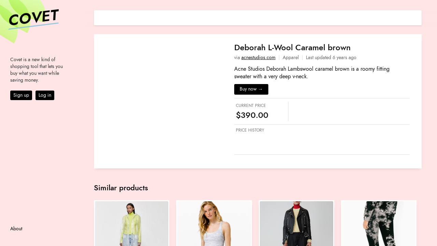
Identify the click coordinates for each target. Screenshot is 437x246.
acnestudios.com (258, 57)
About (16, 229)
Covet (33, 18)
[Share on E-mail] (416, 17)
